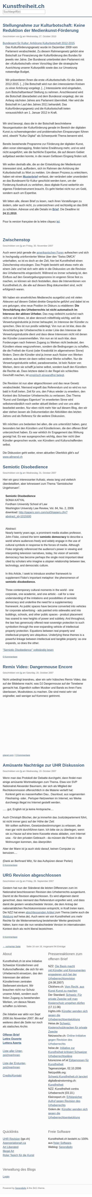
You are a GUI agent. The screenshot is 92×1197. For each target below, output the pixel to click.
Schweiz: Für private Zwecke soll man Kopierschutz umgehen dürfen (66, 998)
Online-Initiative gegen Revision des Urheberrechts (67, 1039)
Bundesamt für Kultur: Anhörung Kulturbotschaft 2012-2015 (39, 43)
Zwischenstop (16, 239)
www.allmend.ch (13, 456)
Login (6, 1176)
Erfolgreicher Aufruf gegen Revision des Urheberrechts (65, 1101)
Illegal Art (8, 1151)
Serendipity (66, 1147)
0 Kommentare (10, 656)
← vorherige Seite (12, 946)
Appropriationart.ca (14, 1142)
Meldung (8, 916)
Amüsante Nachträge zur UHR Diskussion (43, 765)
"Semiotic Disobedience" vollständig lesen (28, 649)
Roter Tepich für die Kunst (18, 1155)
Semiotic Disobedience (25, 467)
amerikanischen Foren (50, 252)
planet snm (8, 755)
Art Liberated (11, 1147)
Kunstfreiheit (55, 1084)
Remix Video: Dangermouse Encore (37, 666)
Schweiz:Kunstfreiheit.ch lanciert (68, 1076)
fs (21, 36)
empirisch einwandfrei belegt (46, 375)
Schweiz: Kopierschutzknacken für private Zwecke (67, 1027)
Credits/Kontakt (12, 1075)
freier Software (62, 1142)
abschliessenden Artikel (40, 912)
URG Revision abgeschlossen (32, 875)
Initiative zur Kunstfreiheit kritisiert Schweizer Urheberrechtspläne (67, 1052)
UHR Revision (11, 1138)
